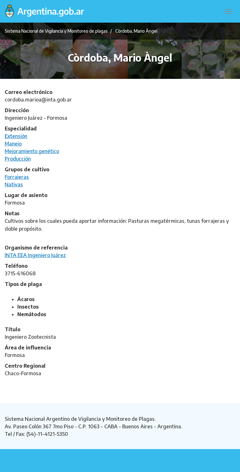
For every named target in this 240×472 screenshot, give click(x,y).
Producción (18, 159)
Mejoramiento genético (32, 151)
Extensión (16, 136)
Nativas (14, 184)
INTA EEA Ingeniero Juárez (35, 255)
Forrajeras (17, 177)
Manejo (13, 143)
